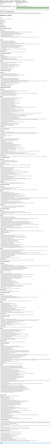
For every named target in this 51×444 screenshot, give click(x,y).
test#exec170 (3, 275)
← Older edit (1, 4)
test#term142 (3, 222)
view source (11, 2)
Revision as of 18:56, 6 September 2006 (4, 2)
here (28, 13)
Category (1, 442)
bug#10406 (3, 310)
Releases (2, 443)
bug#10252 (3, 386)
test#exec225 (3, 224)
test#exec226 (3, 223)
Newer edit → (17, 4)
